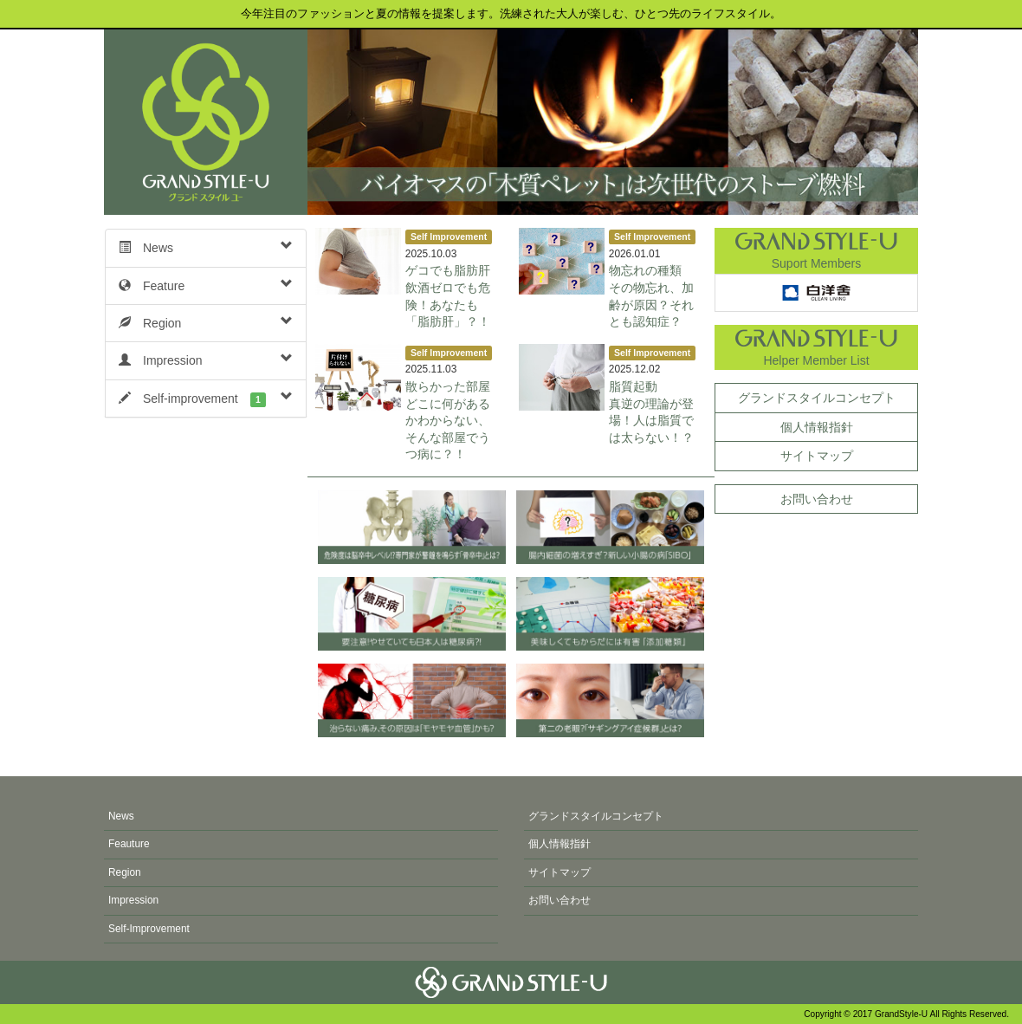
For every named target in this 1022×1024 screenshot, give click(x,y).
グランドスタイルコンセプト (817, 398)
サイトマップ (816, 456)
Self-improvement (206, 398)
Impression (206, 359)
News (206, 247)
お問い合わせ (816, 499)
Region (206, 322)
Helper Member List (816, 346)
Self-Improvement (149, 929)
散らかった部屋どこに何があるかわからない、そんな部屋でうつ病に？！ (447, 420)
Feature (206, 285)
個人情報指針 (816, 427)
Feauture (129, 844)
